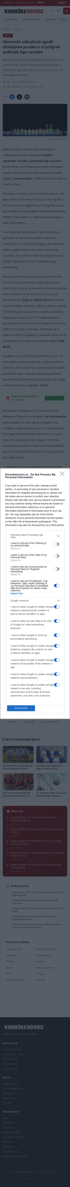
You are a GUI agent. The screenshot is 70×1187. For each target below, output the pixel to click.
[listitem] (35, 536)
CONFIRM (21, 708)
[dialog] (35, 593)
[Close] (63, 475)
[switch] (56, 544)
